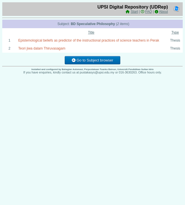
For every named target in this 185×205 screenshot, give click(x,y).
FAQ (148, 12)
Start (134, 12)
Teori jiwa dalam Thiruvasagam (41, 48)
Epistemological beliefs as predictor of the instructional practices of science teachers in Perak (88, 40)
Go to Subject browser (92, 60)
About (163, 12)
